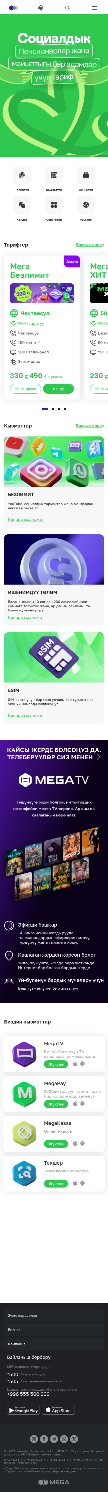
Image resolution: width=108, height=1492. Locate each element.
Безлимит (21, 513)
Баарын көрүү (90, 244)
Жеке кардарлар (22, 1315)
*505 (12, 1381)
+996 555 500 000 (28, 1394)
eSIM (13, 709)
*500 (12, 1374)
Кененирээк (25, 407)
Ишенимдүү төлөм (32, 611)
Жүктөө (56, 1064)
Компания (17, 1344)
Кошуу (58, 407)
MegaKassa (58, 1123)
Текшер (53, 1163)
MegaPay (55, 1083)
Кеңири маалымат (26, 538)
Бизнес (14, 1329)
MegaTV (54, 1043)
